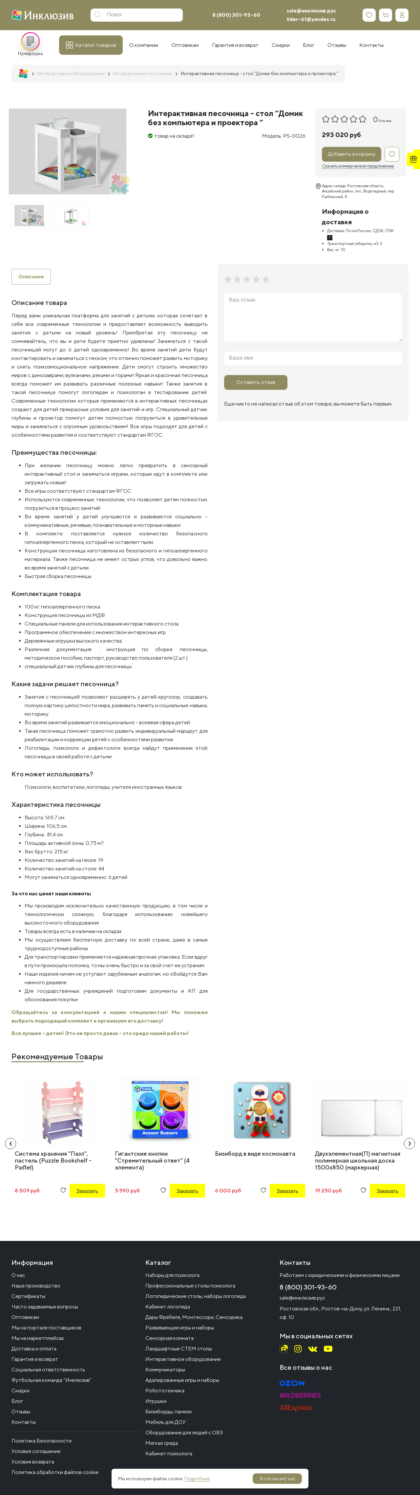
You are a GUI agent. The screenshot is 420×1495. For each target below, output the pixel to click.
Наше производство (35, 1286)
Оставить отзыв (255, 382)
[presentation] (10, 1143)
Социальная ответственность (48, 1369)
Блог (17, 1401)
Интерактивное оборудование (183, 1359)
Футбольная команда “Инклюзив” (51, 1380)
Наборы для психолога (172, 1275)
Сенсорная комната (169, 1338)
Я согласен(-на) (277, 1478)
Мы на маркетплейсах (37, 1338)
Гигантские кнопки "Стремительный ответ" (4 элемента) (152, 1160)
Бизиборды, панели (168, 1411)
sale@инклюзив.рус (311, 11)
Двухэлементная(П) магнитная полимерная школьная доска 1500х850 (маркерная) (357, 1160)
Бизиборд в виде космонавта (255, 1153)
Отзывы (20, 1411)
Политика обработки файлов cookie (54, 1472)
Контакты (23, 1422)
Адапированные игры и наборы (182, 1380)
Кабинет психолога (168, 1453)
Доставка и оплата (33, 1349)
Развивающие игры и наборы (179, 1328)
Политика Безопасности (41, 1441)
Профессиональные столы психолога (190, 1286)
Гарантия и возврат (34, 1359)
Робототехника (164, 1390)
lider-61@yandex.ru (311, 19)
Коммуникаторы (165, 1369)
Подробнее (197, 1478)
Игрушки (155, 1401)
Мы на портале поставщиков (46, 1328)
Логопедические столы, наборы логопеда (195, 1296)
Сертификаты (28, 1296)
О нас (18, 1275)
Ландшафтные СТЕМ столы (178, 1349)
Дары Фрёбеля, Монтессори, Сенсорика (193, 1317)
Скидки (20, 1390)
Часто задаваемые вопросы (44, 1307)
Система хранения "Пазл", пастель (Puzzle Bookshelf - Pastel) (53, 1160)
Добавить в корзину (352, 154)
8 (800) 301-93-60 (236, 15)
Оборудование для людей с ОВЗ (184, 1432)
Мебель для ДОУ (165, 1422)
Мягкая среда (161, 1443)
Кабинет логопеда (167, 1307)
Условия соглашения (35, 1451)
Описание (31, 276)
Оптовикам (25, 1317)
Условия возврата (32, 1462)
